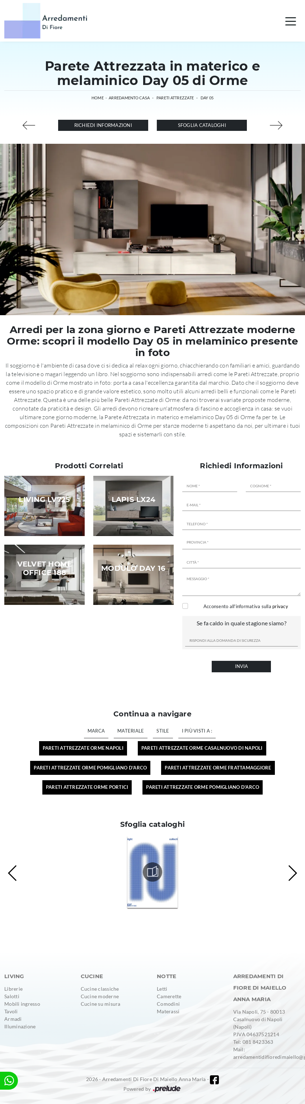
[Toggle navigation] (291, 20)
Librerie (13, 989)
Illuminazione (20, 1026)
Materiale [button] (130, 731)
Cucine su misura (101, 1004)
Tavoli (11, 1011)
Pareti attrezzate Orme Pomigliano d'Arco (202, 787)
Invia (241, 666)
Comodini (168, 1004)
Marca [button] (96, 731)
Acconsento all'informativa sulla (245, 606)
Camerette (169, 996)
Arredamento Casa (129, 97)
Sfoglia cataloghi (202, 125)
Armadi (13, 1019)
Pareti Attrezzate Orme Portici (87, 787)
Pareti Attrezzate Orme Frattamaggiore (218, 768)
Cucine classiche (100, 989)
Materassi (168, 1011)
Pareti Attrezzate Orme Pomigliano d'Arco (90, 768)
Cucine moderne (100, 996)
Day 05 (207, 97)
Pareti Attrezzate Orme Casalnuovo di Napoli (202, 748)
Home (98, 97)
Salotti (11, 996)
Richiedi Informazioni (103, 125)
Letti (162, 989)
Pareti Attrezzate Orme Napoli (83, 748)
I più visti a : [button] (197, 731)
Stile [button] (162, 731)
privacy (280, 606)
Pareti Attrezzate (175, 97)
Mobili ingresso (22, 1004)
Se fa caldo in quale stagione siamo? (241, 623)
